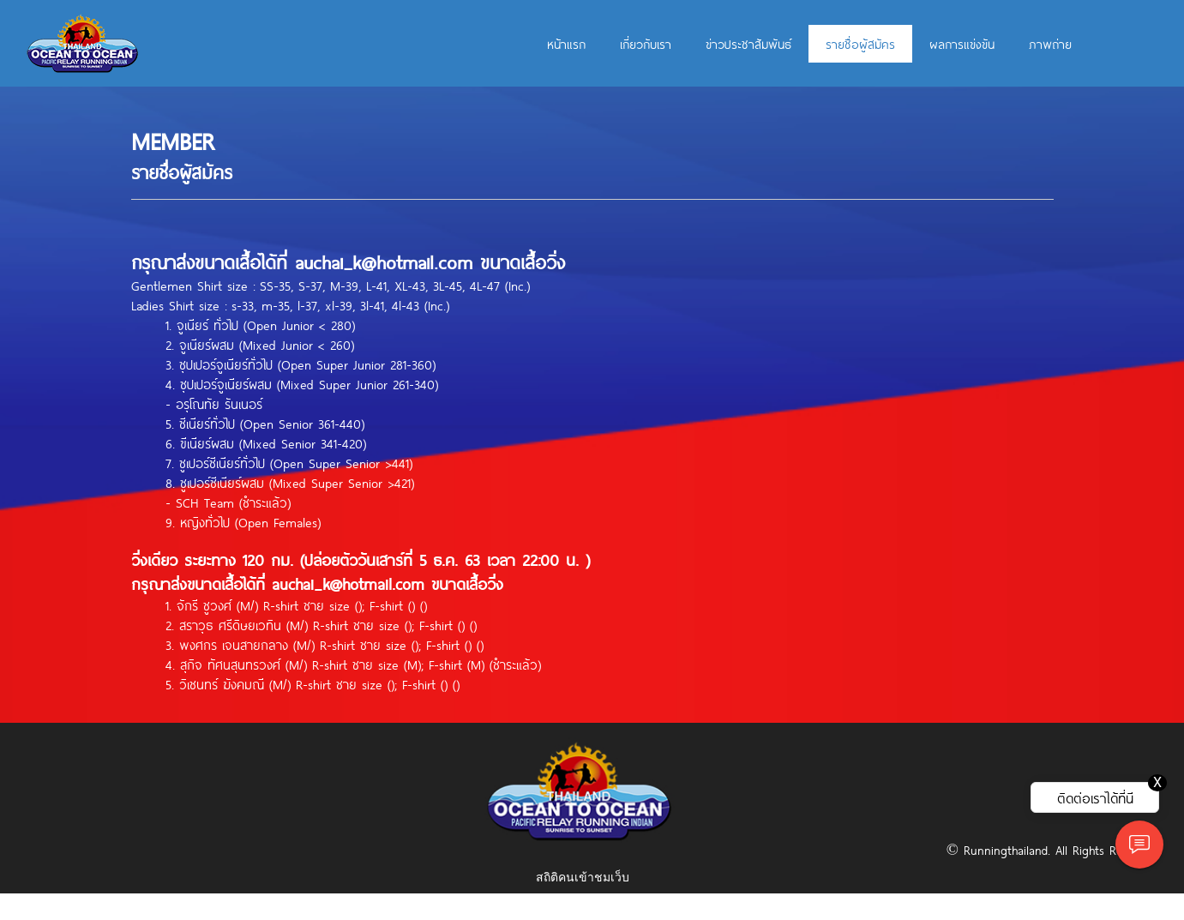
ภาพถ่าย (1050, 43)
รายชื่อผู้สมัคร (860, 43)
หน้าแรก (566, 43)
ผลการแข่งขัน (962, 43)
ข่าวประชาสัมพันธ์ (748, 43)
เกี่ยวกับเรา (645, 43)
